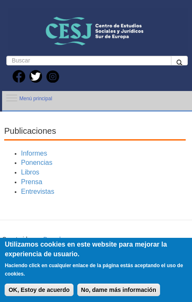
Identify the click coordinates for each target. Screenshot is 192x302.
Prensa (31, 181)
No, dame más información (118, 289)
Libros (30, 172)
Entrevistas (37, 191)
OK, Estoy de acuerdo (38, 289)
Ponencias (37, 162)
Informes (34, 153)
